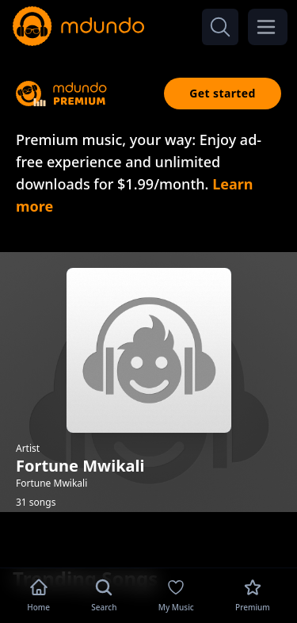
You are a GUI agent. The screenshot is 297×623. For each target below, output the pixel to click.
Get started (222, 93)
